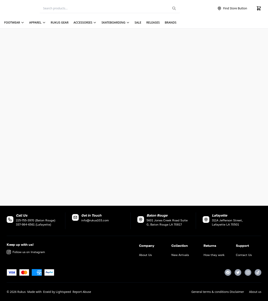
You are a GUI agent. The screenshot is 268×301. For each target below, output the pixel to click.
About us (255, 292)
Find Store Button (232, 8)
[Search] (110, 8)
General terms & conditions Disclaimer (217, 292)
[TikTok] (258, 272)
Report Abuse (82, 292)
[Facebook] (228, 272)
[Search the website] (174, 8)
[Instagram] (248, 272)
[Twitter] (238, 272)
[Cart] (259, 8)
